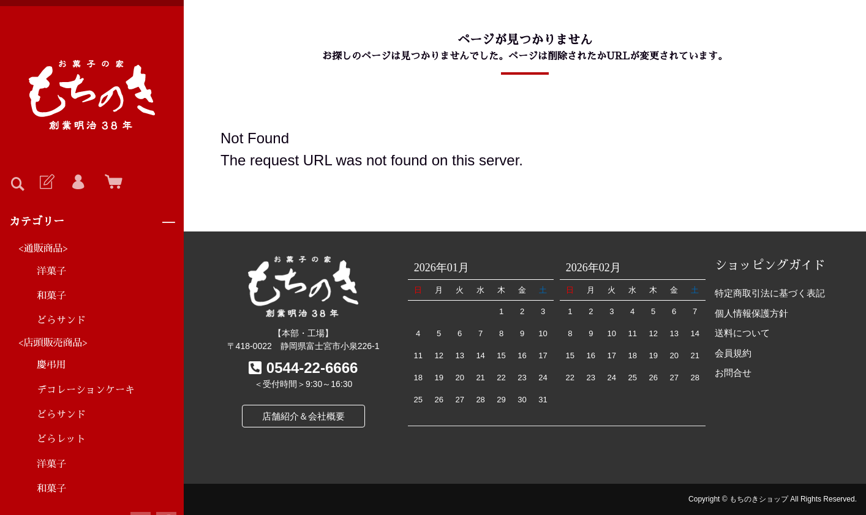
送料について (742, 333)
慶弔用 (51, 365)
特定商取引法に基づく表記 (770, 293)
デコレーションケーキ (86, 390)
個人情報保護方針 (751, 313)
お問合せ (733, 372)
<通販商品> (43, 249)
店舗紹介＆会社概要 (303, 416)
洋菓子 (51, 271)
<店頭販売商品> (53, 343)
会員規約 (733, 353)
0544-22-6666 (312, 367)
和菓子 (51, 296)
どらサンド (61, 320)
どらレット (61, 439)
